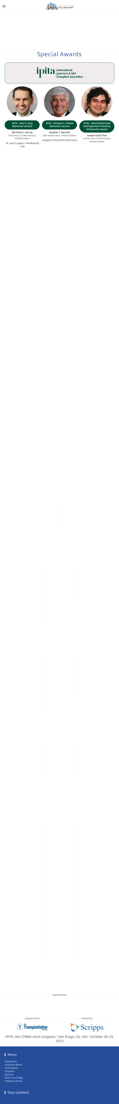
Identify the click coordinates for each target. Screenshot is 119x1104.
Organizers (11, 1061)
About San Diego (14, 1077)
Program (9, 1071)
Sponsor (9, 1074)
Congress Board (13, 1064)
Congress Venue (13, 1081)
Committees (11, 1068)
